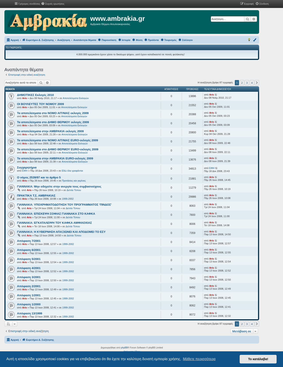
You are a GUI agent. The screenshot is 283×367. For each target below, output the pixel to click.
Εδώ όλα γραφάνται (72, 170)
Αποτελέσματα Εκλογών (76, 98)
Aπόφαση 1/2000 (28, 304)
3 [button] (247, 83)
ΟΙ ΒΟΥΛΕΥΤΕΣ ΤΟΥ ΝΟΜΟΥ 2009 (40, 104)
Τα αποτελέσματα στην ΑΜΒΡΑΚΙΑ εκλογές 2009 (50, 131)
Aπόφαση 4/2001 (28, 268)
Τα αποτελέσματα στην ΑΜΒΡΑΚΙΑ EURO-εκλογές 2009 (55, 158)
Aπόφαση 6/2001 (28, 250)
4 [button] (252, 83)
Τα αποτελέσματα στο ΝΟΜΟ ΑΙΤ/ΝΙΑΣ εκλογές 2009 (53, 113)
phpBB (124, 347)
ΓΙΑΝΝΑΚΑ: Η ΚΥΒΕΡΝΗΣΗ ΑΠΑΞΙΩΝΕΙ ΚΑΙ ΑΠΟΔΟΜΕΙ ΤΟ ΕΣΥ (61, 231)
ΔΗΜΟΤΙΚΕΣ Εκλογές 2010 (35, 95)
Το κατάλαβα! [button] (258, 359)
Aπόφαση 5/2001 (28, 259)
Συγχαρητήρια (26, 167)
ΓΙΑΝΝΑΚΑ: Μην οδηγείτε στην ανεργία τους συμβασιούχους (59, 186)
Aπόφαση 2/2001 (28, 286)
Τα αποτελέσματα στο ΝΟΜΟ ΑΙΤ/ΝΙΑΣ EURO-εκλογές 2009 (57, 140)
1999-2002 (68, 198)
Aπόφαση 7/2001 (28, 241)
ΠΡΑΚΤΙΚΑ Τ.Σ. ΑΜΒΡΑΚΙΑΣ (36, 195)
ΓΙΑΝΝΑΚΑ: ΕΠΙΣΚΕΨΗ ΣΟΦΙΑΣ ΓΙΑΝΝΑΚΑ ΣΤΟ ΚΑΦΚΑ (56, 213)
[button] (257, 82)
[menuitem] (52, 3)
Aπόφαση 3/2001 (28, 277)
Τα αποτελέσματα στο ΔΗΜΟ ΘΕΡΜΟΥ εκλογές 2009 (53, 122)
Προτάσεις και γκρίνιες (74, 180)
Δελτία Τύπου (74, 190)
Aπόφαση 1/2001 (28, 295)
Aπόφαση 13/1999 (29, 313)
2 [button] (242, 83)
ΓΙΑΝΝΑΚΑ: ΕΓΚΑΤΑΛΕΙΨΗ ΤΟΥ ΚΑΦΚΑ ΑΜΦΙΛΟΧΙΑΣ (54, 222)
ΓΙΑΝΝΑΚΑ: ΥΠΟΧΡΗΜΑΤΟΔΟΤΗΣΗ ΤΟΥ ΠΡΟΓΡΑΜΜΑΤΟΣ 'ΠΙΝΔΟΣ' (64, 204)
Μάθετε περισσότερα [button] (199, 359)
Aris (24, 98)
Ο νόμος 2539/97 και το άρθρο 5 (39, 177)
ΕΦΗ (24, 170)
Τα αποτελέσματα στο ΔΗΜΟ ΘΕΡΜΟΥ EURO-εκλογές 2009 (57, 149)
